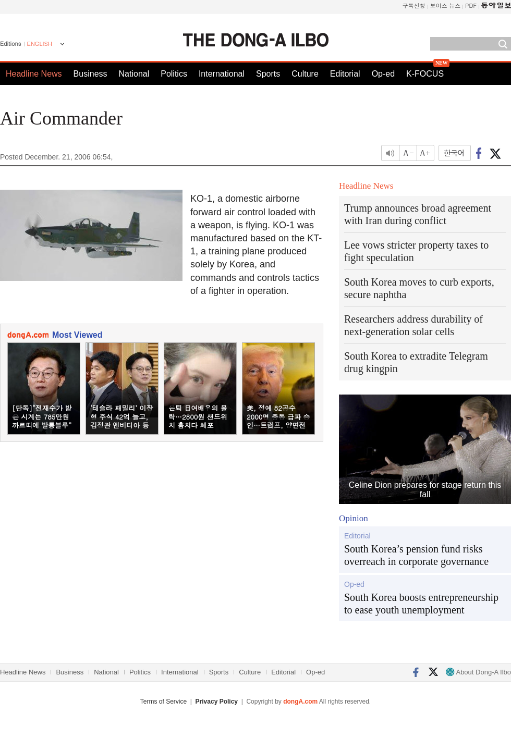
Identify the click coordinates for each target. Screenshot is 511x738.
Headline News (34, 73)
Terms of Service (163, 701)
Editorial (345, 73)
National (134, 73)
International (222, 73)
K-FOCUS (425, 73)
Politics (174, 73)
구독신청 (414, 5)
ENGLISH (39, 44)
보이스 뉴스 (445, 5)
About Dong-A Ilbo (478, 672)
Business (90, 73)
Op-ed (383, 73)
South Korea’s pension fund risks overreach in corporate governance (416, 555)
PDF (471, 5)
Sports (268, 73)
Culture (305, 73)
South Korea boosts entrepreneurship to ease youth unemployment (421, 604)
